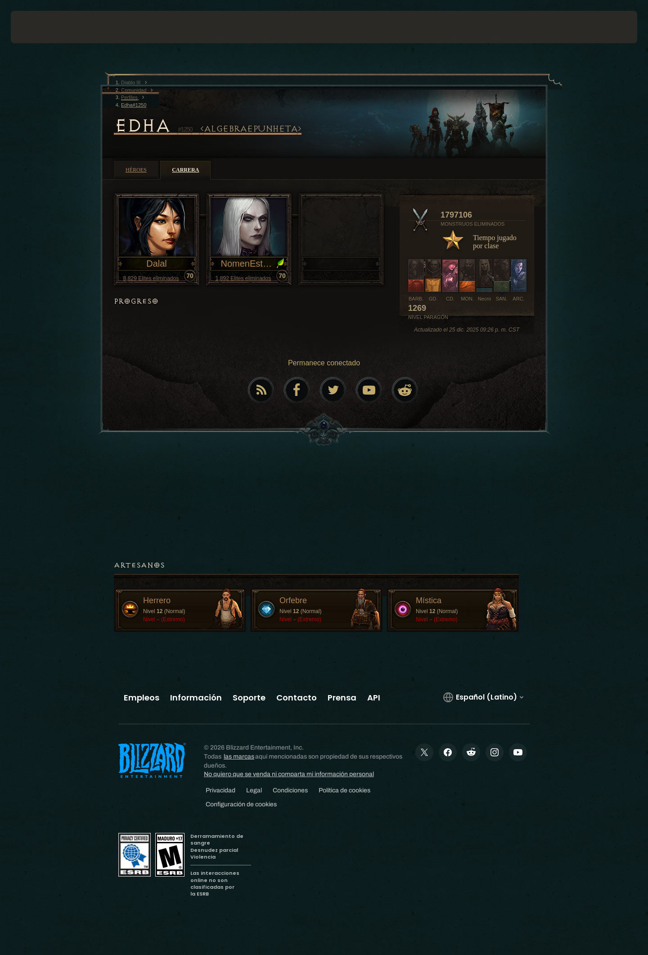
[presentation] (44, 27)
